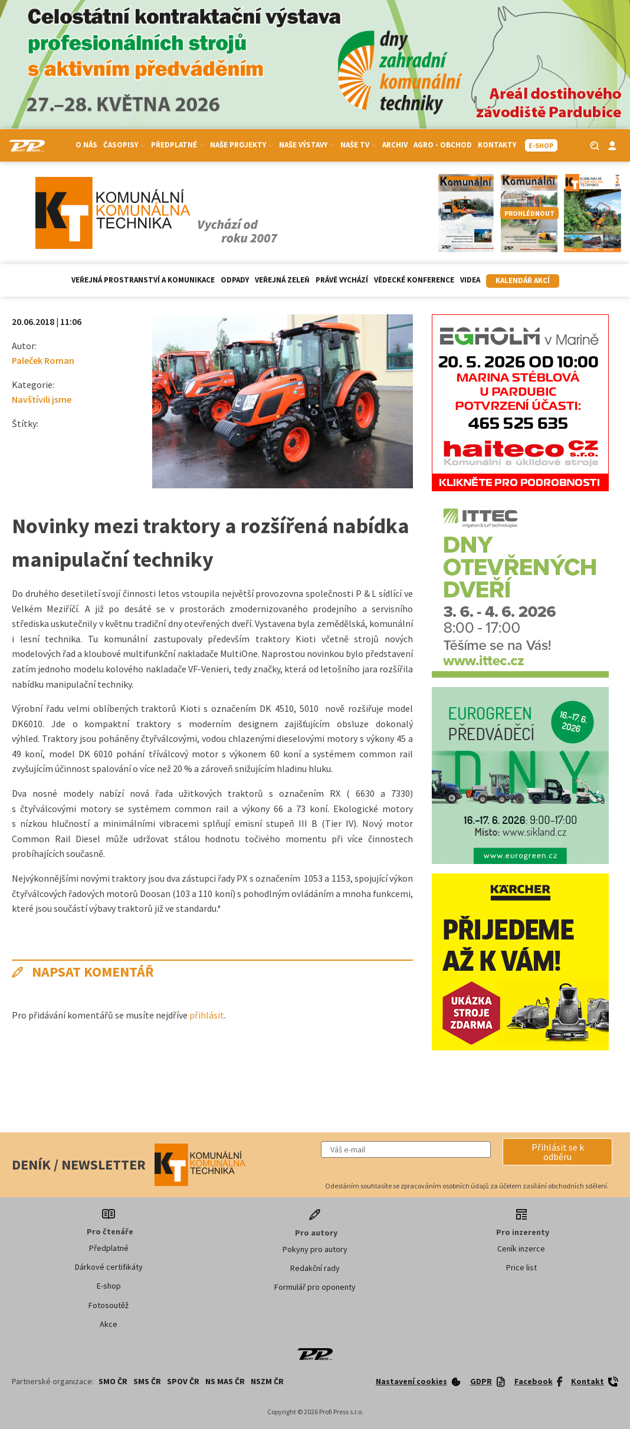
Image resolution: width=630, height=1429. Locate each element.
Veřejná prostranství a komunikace (143, 280)
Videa (470, 280)
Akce (108, 1324)
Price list (521, 1267)
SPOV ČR (183, 1381)
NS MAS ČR (225, 1381)
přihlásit (206, 1015)
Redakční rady (315, 1268)
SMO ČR (113, 1381)
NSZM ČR (267, 1381)
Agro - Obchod (443, 145)
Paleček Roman (43, 360)
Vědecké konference (414, 280)
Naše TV (358, 145)
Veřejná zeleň (282, 280)
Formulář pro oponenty (315, 1287)
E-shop (109, 1285)
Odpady (235, 280)
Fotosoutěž (108, 1305)
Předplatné (177, 145)
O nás (86, 145)
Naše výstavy (306, 145)
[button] (557, 1151)
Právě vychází (342, 280)
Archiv (395, 145)
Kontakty (497, 145)
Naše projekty (241, 145)
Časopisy (124, 145)
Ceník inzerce (521, 1248)
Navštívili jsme (41, 399)
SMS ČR (147, 1381)
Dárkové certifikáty (109, 1267)
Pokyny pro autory (315, 1249)
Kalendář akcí (523, 280)
